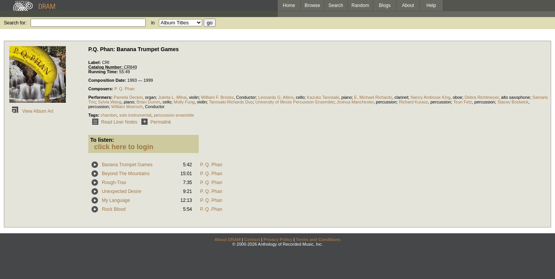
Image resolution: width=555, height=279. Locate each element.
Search (335, 5)
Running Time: (103, 71)
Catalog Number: (106, 67)
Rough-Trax (114, 182)
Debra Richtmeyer (482, 97)
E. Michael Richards (373, 97)
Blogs (384, 5)
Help (431, 5)
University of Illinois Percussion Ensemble (294, 102)
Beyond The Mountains (125, 173)
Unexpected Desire (121, 191)
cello (300, 97)
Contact (252, 239)
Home (289, 5)
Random (360, 5)
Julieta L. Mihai (172, 97)
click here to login (123, 147)
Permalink (155, 122)
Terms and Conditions (318, 239)
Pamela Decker (128, 97)
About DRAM (228, 239)
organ (150, 97)
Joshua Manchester (355, 102)
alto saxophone (515, 97)
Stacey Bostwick (512, 102)
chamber (109, 115)
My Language (116, 200)
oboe (457, 97)
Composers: (101, 88)
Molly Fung (184, 102)
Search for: (15, 23)
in (153, 23)
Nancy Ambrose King (430, 97)
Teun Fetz (462, 102)
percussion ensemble (174, 115)
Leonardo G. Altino (275, 97)
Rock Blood (113, 209)
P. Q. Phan (124, 88)
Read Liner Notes (113, 122)
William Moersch (127, 106)
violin (194, 97)
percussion (386, 102)
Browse (312, 5)
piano (347, 97)
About (408, 5)
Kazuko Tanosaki (323, 97)
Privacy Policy (277, 239)
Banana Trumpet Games (127, 164)
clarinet (401, 97)
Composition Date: (107, 80)
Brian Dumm (148, 102)
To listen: (102, 140)
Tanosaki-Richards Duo (231, 102)
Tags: (94, 115)
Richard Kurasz (413, 102)
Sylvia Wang (110, 102)
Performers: (100, 97)
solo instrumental (135, 115)
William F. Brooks (217, 97)
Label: (95, 62)
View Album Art (31, 111)
